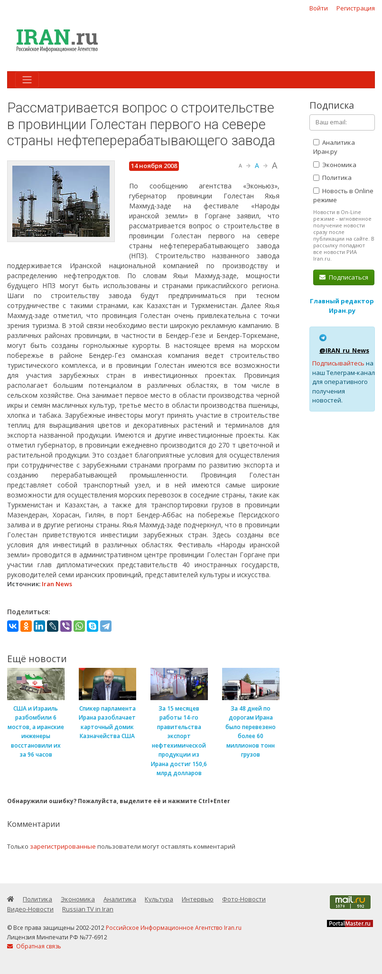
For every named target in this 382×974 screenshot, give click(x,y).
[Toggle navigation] (27, 80)
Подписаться (343, 277)
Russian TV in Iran (87, 909)
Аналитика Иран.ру (334, 147)
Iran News (57, 584)
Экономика (334, 164)
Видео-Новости (30, 909)
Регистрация (355, 8)
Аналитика (119, 899)
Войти (318, 8)
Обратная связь (34, 946)
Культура (159, 899)
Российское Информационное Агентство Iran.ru (174, 928)
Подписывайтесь (338, 363)
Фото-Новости (244, 899)
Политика (332, 177)
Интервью (198, 899)
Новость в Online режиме (343, 196)
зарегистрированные (63, 846)
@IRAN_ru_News (344, 350)
